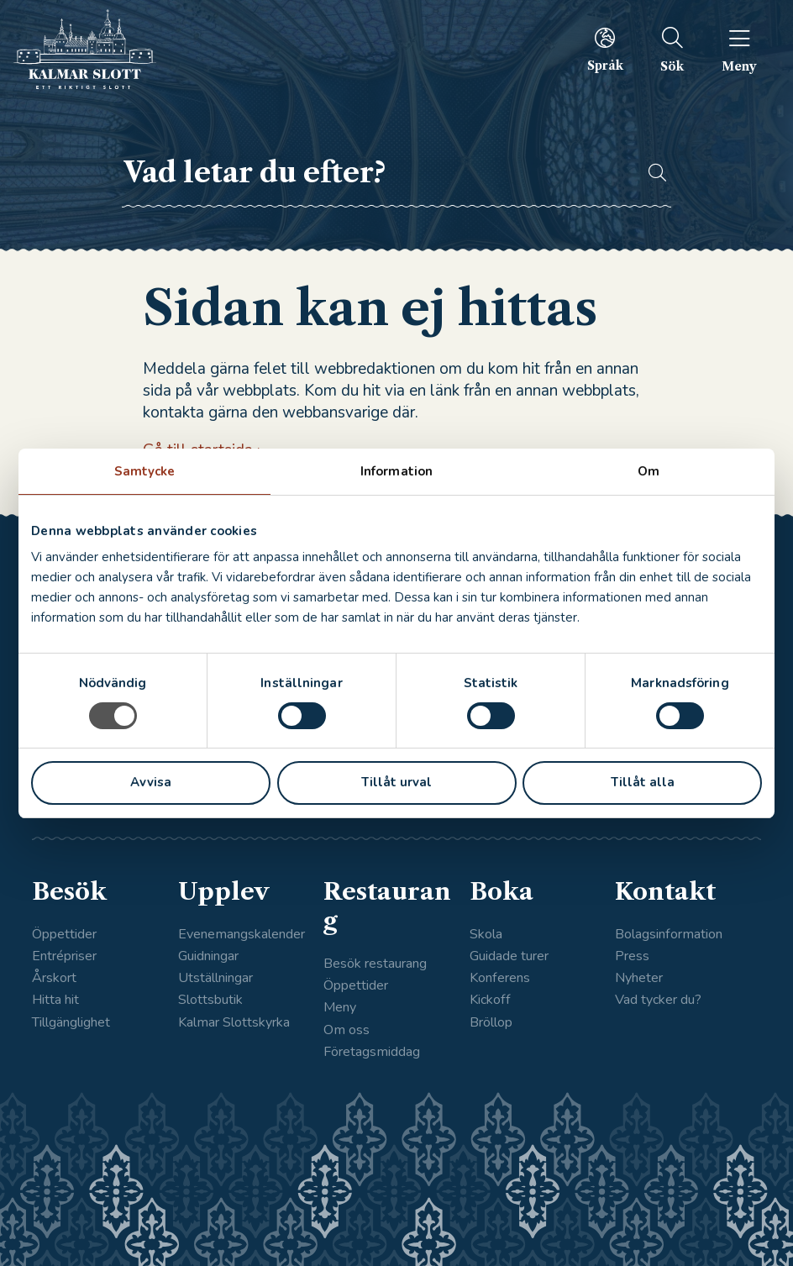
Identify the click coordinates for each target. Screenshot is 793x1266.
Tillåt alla (643, 782)
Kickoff (490, 999)
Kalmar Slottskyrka (234, 1022)
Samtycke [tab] (145, 471)
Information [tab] (396, 471)
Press (632, 956)
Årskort (54, 978)
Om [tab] (648, 471)
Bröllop (491, 1022)
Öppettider (64, 934)
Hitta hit (55, 999)
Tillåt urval (396, 782)
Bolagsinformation (668, 934)
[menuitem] (604, 49)
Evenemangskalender (241, 934)
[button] (649, 173)
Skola (486, 934)
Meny (339, 1007)
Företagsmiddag (371, 1052)
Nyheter (639, 978)
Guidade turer (509, 956)
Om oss (346, 1030)
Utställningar (215, 978)
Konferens (500, 978)
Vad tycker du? (658, 999)
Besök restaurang (375, 963)
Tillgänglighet (71, 1022)
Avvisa (150, 782)
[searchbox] (375, 173)
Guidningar (208, 956)
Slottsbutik (210, 999)
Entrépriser (64, 956)
